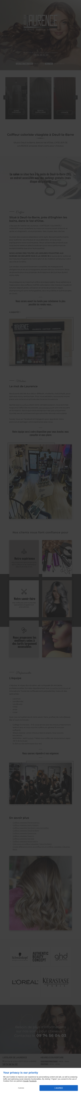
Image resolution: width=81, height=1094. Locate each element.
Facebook (32, 1081)
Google (26, 1081)
